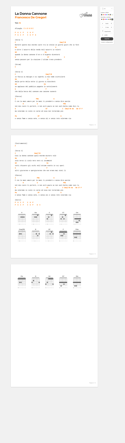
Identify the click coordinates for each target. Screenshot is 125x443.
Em (20, 23)
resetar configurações (107, 42)
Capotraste (107, 31)
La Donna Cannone (31, 14)
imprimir (106, 38)
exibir (106, 35)
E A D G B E (28, 28)
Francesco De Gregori (30, 17)
